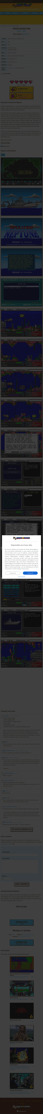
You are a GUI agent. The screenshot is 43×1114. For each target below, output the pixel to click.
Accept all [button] (30, 573)
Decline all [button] (13, 573)
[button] (21, 577)
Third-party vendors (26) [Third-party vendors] (20, 558)
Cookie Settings (16, 569)
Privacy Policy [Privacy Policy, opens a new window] (25, 569)
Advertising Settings (15, 567)
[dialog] (21, 557)
